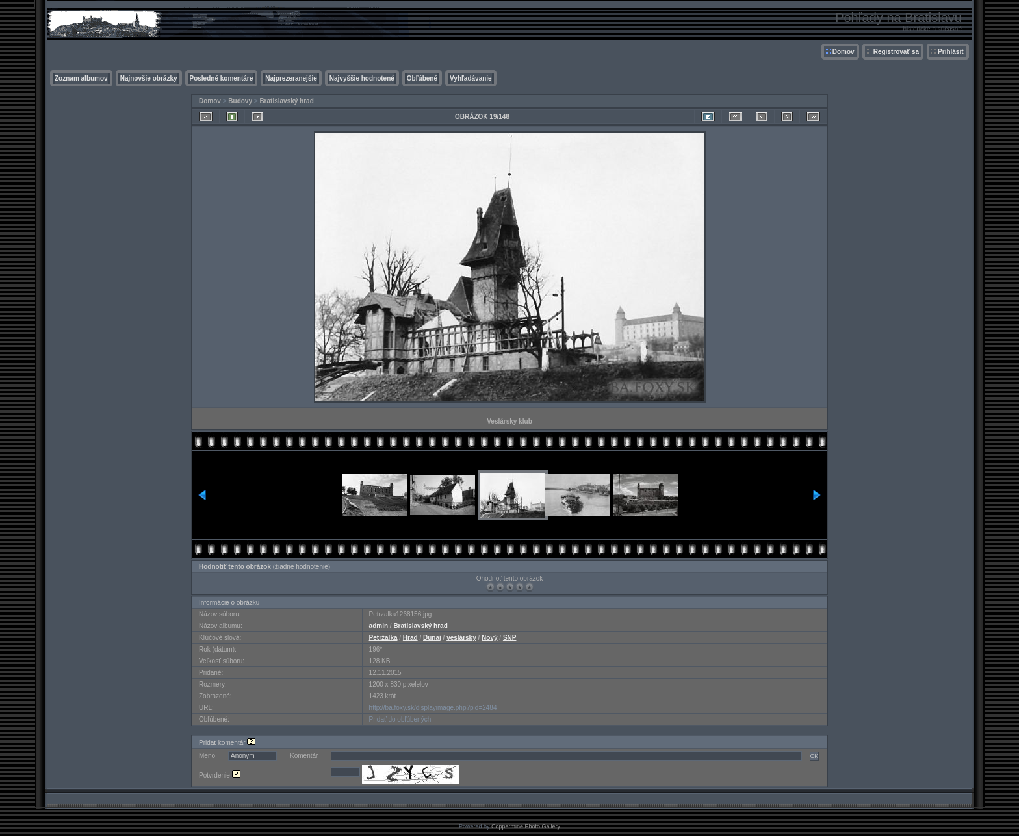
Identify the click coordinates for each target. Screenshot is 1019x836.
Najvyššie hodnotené (361, 78)
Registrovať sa (896, 51)
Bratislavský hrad (286, 101)
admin (378, 625)
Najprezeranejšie (291, 78)
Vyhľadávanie (471, 78)
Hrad (410, 637)
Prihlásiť (951, 51)
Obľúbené (422, 78)
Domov (843, 51)
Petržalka (383, 637)
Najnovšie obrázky (148, 78)
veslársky (461, 637)
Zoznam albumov (81, 78)
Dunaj (432, 637)
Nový (489, 637)
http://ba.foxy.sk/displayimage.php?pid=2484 (433, 707)
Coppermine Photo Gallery (525, 826)
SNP (510, 637)
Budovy (240, 101)
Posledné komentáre (221, 78)
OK (814, 756)
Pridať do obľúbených (400, 719)
